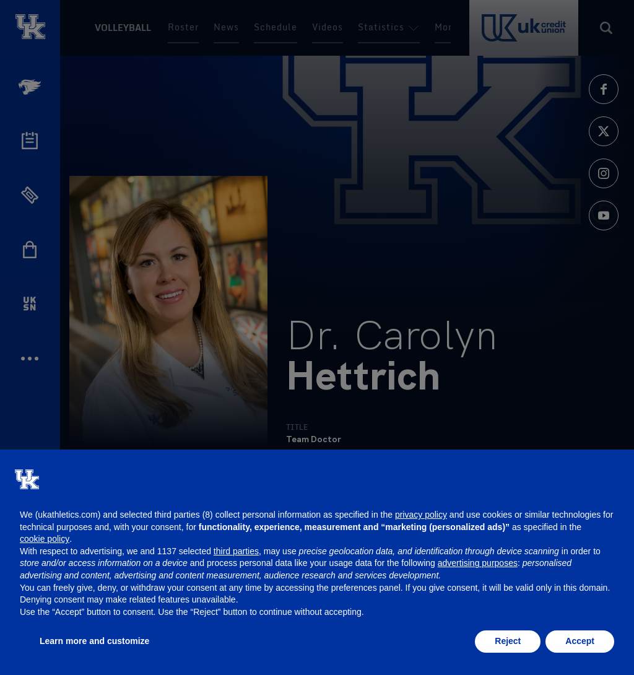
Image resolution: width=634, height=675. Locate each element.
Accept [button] (579, 641)
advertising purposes (478, 563)
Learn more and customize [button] (94, 641)
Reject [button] (508, 641)
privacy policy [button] (421, 515)
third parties (236, 551)
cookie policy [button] (44, 539)
